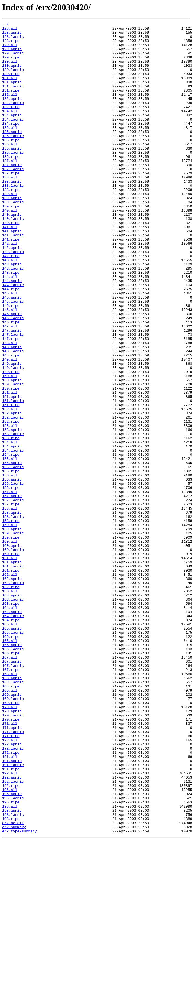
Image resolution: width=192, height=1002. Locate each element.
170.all (9, 844)
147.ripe (10, 402)
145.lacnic (13, 357)
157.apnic (12, 590)
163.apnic (12, 710)
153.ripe (10, 521)
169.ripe (10, 839)
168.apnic (12, 809)
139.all (9, 228)
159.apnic (12, 630)
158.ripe (10, 620)
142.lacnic (13, 297)
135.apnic (12, 153)
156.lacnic (13, 576)
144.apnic (12, 332)
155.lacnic (13, 556)
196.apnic (12, 948)
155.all (9, 546)
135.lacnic (13, 158)
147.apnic (12, 392)
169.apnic (12, 829)
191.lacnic (13, 913)
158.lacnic (13, 615)
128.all (9, 29)
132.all (9, 109)
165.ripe (10, 759)
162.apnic (12, 690)
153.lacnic (13, 516)
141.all (9, 268)
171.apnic (12, 869)
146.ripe (10, 382)
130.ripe (10, 84)
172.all (9, 883)
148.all (9, 407)
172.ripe (10, 898)
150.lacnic (13, 456)
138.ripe (10, 223)
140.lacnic (13, 258)
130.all (9, 69)
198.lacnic (13, 973)
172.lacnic (13, 893)
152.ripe (10, 501)
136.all (9, 168)
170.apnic (12, 849)
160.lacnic (13, 655)
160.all (9, 645)
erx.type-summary (19, 993)
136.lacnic (13, 178)
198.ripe (10, 978)
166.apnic (12, 769)
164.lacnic (13, 734)
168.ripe (10, 819)
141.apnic (12, 273)
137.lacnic (13, 198)
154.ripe (10, 541)
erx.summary (14, 988)
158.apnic (12, 610)
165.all (9, 744)
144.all (9, 327)
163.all (9, 705)
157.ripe (10, 600)
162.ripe (10, 700)
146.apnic (12, 372)
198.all (9, 963)
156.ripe (10, 581)
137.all (9, 188)
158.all (9, 605)
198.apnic (12, 968)
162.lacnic (13, 695)
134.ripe (10, 144)
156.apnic (12, 571)
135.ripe (10, 163)
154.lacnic (13, 536)
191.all (9, 903)
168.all (9, 804)
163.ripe (10, 720)
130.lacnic (13, 79)
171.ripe (10, 878)
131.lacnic (13, 99)
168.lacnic (13, 814)
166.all (9, 764)
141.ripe (10, 283)
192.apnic (12, 928)
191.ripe (10, 918)
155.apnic (12, 551)
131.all (9, 89)
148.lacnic (13, 417)
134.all (9, 129)
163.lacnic (13, 715)
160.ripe (10, 660)
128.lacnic (13, 39)
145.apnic (12, 352)
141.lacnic (13, 278)
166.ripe (10, 779)
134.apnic (12, 134)
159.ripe (10, 640)
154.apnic (12, 531)
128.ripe (10, 44)
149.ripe (10, 441)
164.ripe (10, 739)
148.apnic (12, 412)
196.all (9, 943)
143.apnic (12, 312)
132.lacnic (13, 119)
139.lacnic (13, 238)
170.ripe (10, 859)
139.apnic (12, 233)
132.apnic (12, 114)
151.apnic (12, 471)
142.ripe (10, 302)
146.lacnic (13, 377)
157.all (9, 585)
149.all (9, 427)
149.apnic (12, 432)
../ (5, 24)
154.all (9, 526)
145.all (9, 347)
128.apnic (12, 34)
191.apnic (12, 908)
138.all (9, 208)
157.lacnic (13, 595)
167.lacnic (13, 794)
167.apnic (12, 789)
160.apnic (12, 650)
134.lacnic (13, 139)
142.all (9, 288)
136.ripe (10, 183)
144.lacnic (13, 337)
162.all (9, 685)
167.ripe (10, 799)
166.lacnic (13, 774)
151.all (9, 466)
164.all (9, 725)
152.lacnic (13, 496)
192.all (9, 923)
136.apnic (12, 173)
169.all (9, 824)
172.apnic (12, 888)
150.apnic (12, 451)
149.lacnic (13, 437)
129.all (9, 49)
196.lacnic (13, 953)
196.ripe (10, 958)
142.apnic (12, 293)
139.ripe (10, 243)
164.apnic (12, 729)
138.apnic (12, 213)
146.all (9, 367)
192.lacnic (13, 933)
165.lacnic (13, 754)
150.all (9, 446)
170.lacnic (13, 854)
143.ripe (10, 322)
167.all (9, 784)
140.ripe (10, 263)
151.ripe (10, 481)
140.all (9, 248)
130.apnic (12, 74)
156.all (9, 566)
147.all (9, 387)
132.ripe (10, 124)
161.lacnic (13, 675)
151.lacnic (13, 476)
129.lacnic (13, 59)
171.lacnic (13, 874)
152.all (9, 486)
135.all (9, 148)
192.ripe (10, 938)
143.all (9, 307)
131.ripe (10, 104)
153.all (9, 506)
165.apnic (12, 749)
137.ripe (10, 203)
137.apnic (12, 193)
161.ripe (10, 680)
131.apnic (12, 94)
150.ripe (10, 461)
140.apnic (12, 253)
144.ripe (10, 342)
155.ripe (10, 561)
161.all (9, 665)
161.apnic (12, 670)
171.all (9, 864)
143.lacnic (13, 317)
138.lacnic (13, 218)
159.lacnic (13, 635)
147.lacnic (13, 397)
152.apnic (12, 491)
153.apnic (12, 511)
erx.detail (13, 983)
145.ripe (10, 362)
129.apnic (12, 54)
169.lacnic (13, 834)
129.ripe (10, 64)
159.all (9, 625)
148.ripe (10, 422)
